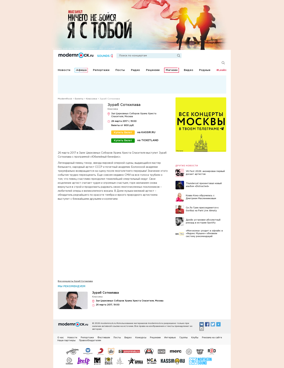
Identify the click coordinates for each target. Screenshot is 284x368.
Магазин (172, 70)
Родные (204, 70)
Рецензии (153, 70)
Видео (188, 70)
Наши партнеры (66, 340)
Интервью (170, 337)
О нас (60, 337)
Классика (113, 109)
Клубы (194, 337)
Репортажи (101, 70)
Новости (64, 70)
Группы (183, 337)
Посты (120, 70)
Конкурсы (140, 337)
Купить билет (123, 132)
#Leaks (221, 70)
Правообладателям (90, 340)
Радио (135, 70)
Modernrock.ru (76, 55)
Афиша (81, 70)
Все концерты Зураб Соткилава (75, 281)
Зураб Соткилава (124, 104)
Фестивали (103, 337)
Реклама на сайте (212, 337)
